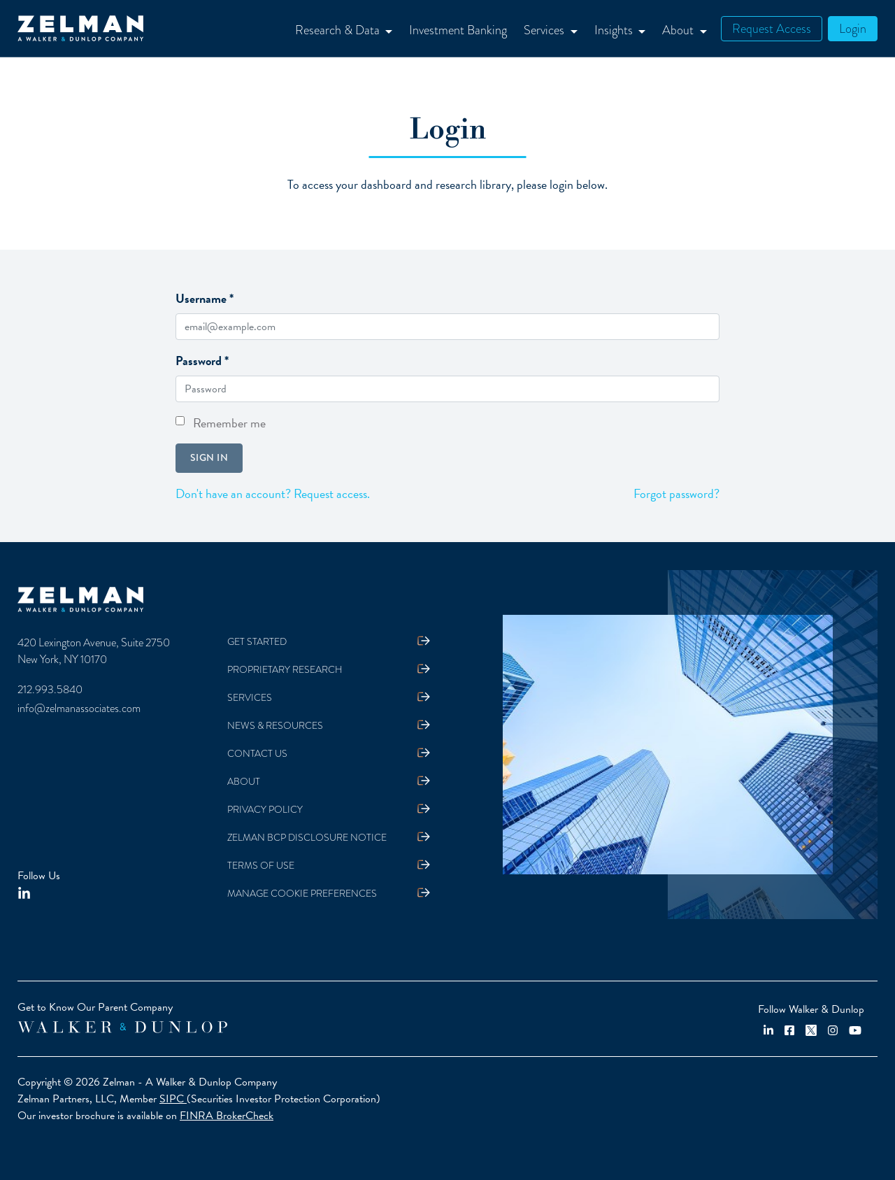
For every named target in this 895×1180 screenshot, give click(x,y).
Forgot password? (676, 493)
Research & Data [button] (338, 29)
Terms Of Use (260, 865)
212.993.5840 (50, 689)
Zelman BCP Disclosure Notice (307, 837)
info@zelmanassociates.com (79, 708)
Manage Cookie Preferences (302, 893)
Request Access (771, 28)
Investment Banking (458, 29)
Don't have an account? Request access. (273, 493)
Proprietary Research (285, 669)
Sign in (209, 457)
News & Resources (275, 725)
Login (852, 28)
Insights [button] (615, 29)
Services (249, 697)
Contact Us (257, 753)
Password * (202, 360)
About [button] (679, 29)
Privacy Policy (265, 809)
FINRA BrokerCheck (226, 1115)
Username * (205, 298)
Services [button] (545, 29)
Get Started (257, 641)
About (243, 781)
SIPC (173, 1098)
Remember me (229, 422)
